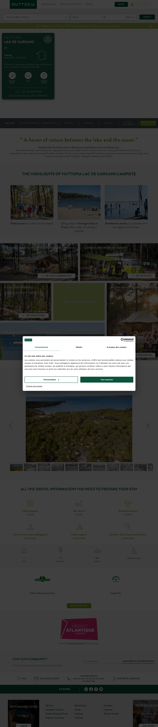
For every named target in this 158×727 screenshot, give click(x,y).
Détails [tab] (79, 347)
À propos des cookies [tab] (117, 347)
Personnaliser (51, 380)
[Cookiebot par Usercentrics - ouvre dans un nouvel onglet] (123, 340)
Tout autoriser (107, 380)
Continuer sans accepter (34, 386)
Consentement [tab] (41, 347)
